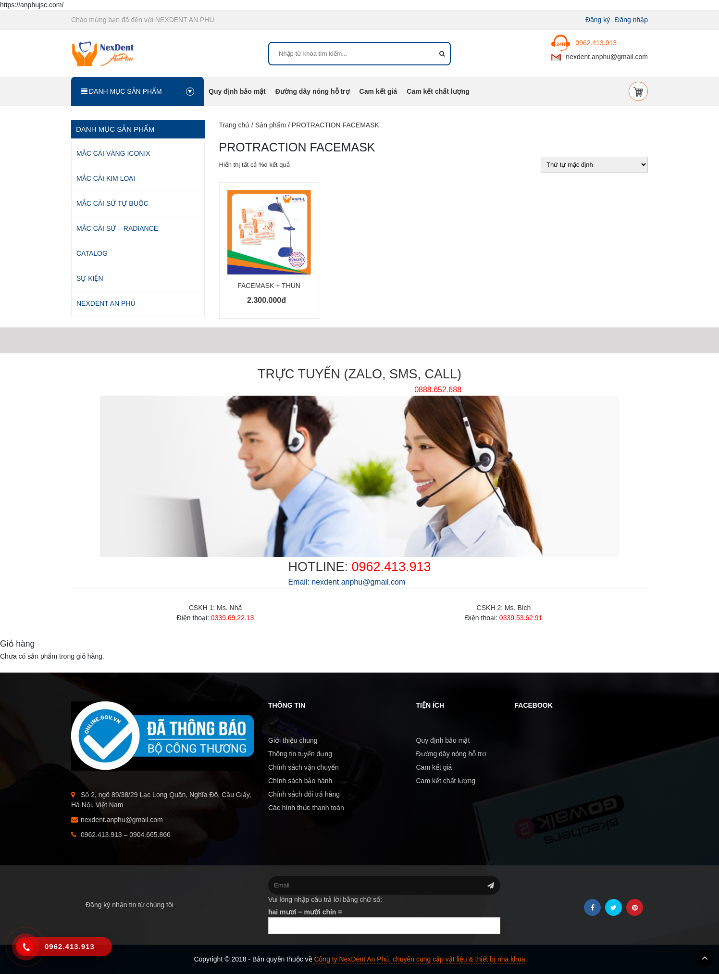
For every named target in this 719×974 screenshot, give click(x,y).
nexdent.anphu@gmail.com (599, 57)
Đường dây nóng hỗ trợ (312, 91)
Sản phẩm (270, 125)
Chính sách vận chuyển (303, 767)
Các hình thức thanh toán (306, 808)
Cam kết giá (378, 91)
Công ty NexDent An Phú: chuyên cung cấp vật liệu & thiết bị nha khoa (419, 959)
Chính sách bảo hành (300, 781)
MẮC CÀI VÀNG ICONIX (113, 153)
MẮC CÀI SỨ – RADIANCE (117, 228)
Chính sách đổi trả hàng (304, 794)
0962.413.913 (584, 43)
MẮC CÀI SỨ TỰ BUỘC (112, 203)
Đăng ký (597, 20)
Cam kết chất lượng (438, 91)
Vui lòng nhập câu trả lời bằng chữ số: (325, 899)
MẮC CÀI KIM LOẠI (105, 178)
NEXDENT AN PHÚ (106, 303)
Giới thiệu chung (293, 740)
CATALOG (92, 253)
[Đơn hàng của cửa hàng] (594, 165)
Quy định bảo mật (237, 91)
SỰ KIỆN (89, 278)
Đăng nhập (631, 20)
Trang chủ (234, 125)
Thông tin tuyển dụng (300, 754)
